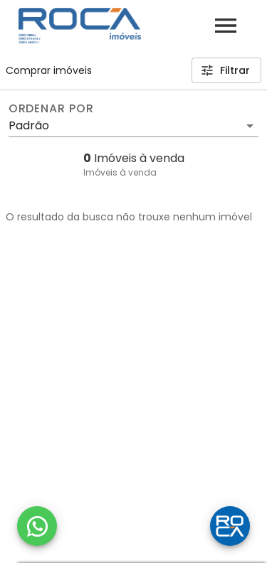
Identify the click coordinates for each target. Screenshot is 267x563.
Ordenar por (51, 108)
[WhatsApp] (37, 526)
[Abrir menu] (225, 25)
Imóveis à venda (120, 172)
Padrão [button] (29, 125)
